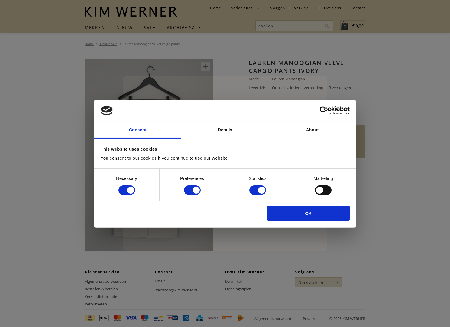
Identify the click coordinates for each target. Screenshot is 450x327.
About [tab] (312, 129)
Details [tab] (225, 129)
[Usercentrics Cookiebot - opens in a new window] (324, 110)
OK (308, 213)
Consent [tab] (138, 129)
